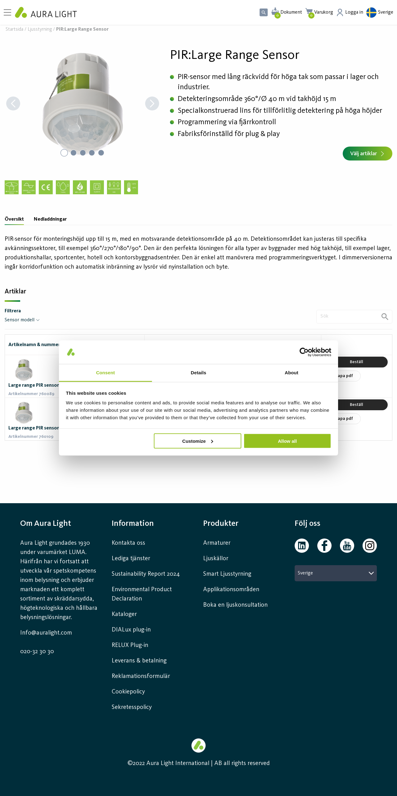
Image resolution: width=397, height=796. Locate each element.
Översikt (14, 219)
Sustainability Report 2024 (146, 574)
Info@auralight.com (46, 633)
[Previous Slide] (13, 104)
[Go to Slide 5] (101, 153)
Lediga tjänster (131, 559)
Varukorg (323, 12)
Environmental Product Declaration (142, 594)
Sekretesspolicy (132, 707)
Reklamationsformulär (141, 676)
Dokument (291, 12)
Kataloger (124, 614)
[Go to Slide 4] (92, 153)
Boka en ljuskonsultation (235, 605)
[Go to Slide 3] (83, 153)
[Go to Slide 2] (73, 153)
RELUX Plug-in (130, 645)
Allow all (287, 440)
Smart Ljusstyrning (227, 574)
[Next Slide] (152, 104)
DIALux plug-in (131, 630)
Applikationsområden (231, 590)
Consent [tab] (105, 372)
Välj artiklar (367, 153)
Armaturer (216, 543)
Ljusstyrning (40, 30)
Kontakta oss (128, 543)
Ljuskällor (215, 559)
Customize (197, 440)
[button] (82, 104)
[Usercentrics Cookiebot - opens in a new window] (304, 352)
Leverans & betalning (139, 661)
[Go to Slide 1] (64, 152)
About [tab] (291, 372)
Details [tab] (198, 372)
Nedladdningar (50, 219)
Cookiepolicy (128, 692)
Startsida (14, 30)
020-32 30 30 (37, 652)
